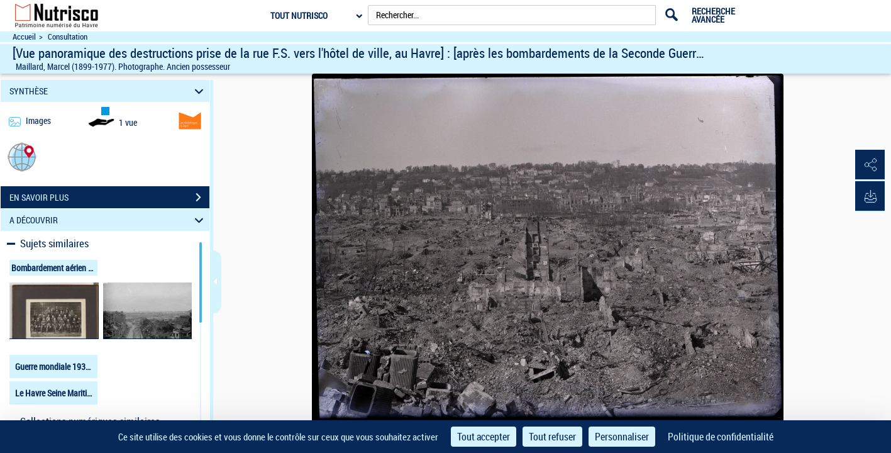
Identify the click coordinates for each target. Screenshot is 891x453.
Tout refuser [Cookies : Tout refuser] (552, 437)
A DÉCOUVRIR (108, 220)
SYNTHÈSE (108, 91)
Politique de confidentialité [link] (720, 437)
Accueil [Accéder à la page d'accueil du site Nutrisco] (24, 36)
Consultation (67, 36)
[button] (22, 156)
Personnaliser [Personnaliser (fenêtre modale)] (622, 437)
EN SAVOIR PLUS (109, 197)
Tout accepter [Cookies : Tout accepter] (483, 437)
